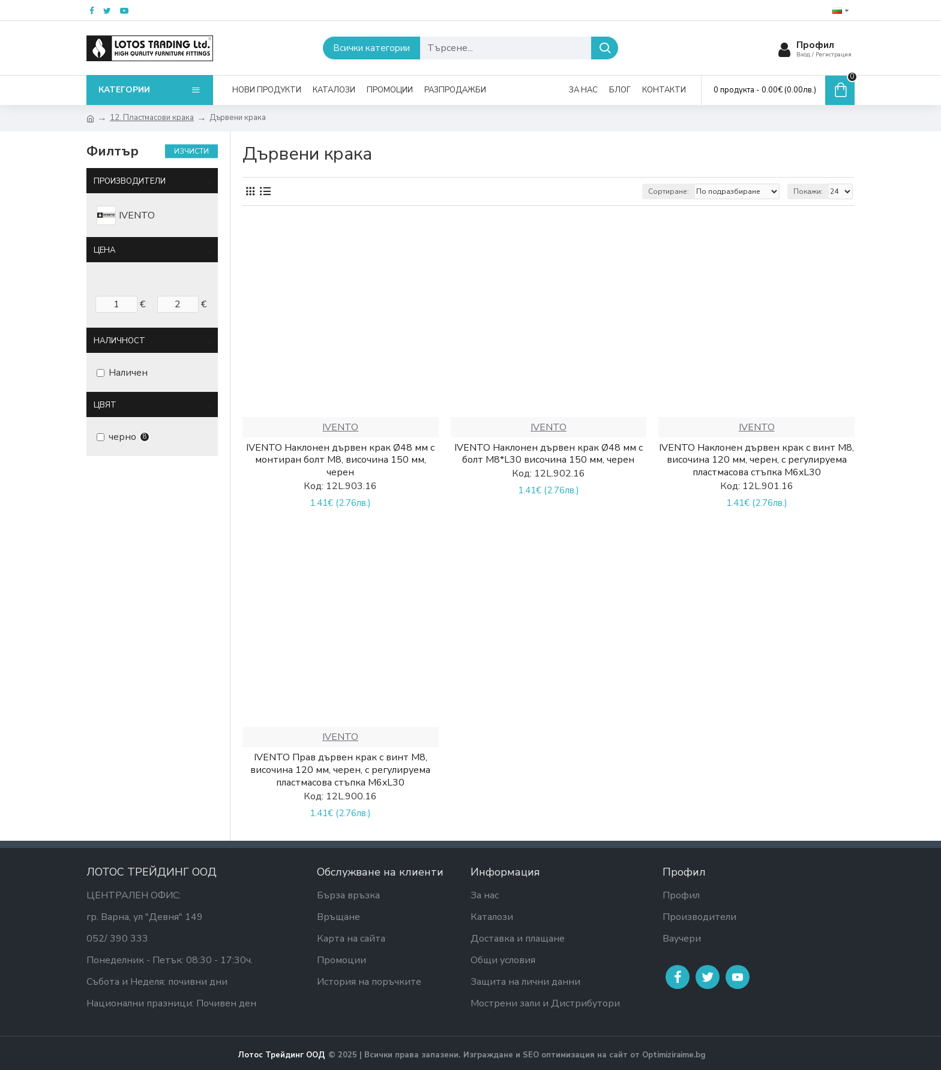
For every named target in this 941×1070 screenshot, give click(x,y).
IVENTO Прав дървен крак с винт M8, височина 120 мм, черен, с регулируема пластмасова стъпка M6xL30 (340, 770)
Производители (130, 181)
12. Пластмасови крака (152, 117)
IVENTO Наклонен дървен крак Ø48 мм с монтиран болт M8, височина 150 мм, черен (340, 460)
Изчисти (191, 151)
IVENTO (340, 427)
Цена (104, 250)
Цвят (105, 405)
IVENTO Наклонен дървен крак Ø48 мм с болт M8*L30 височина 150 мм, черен (548, 454)
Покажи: (808, 191)
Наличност (119, 340)
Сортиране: (668, 191)
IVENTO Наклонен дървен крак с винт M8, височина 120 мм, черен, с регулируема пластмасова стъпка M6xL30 (756, 460)
